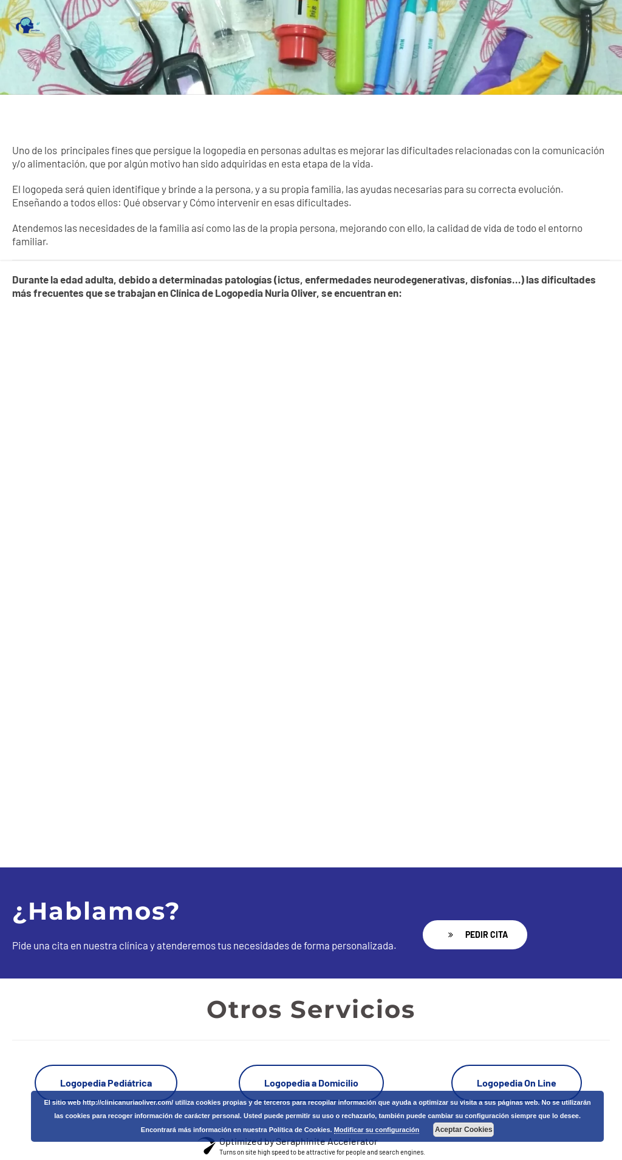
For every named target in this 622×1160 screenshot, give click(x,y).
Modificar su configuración (377, 1129)
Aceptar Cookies (464, 1129)
